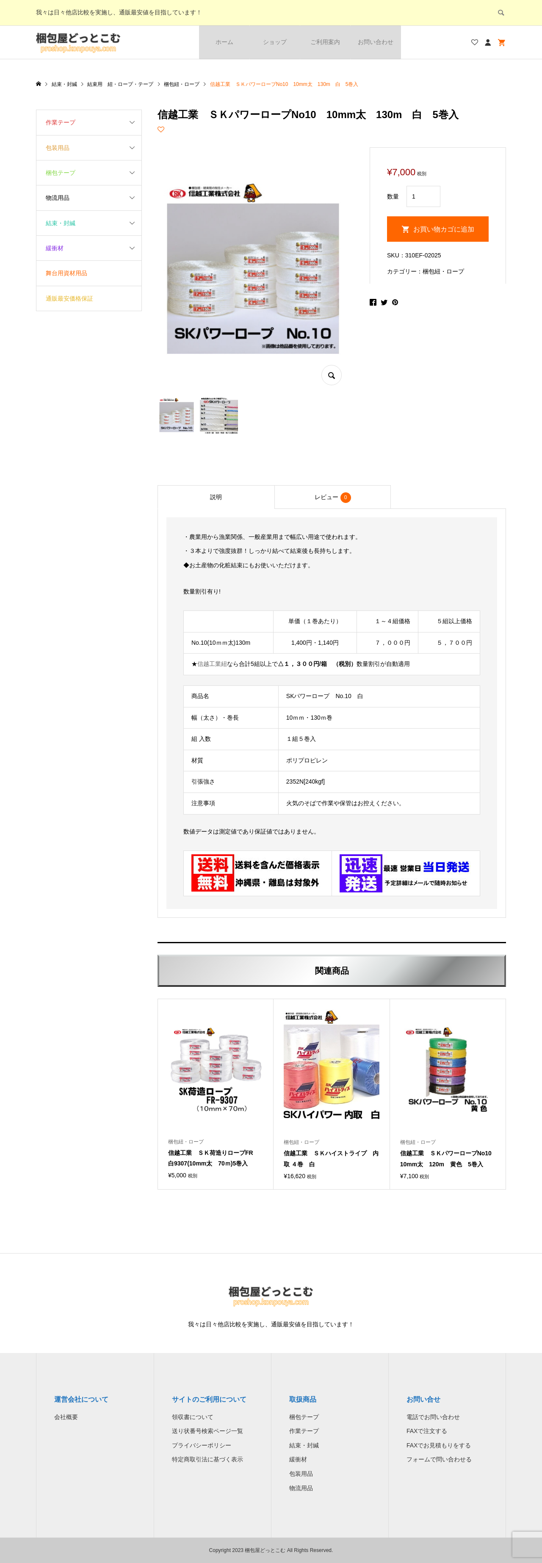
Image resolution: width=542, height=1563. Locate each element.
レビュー (333, 497)
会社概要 (66, 1417)
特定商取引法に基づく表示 (207, 1459)
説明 (216, 497)
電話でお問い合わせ (433, 1417)
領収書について (192, 1417)
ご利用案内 (325, 42)
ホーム (224, 42)
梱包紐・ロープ (443, 271)
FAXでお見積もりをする (438, 1445)
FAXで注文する (426, 1431)
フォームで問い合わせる (439, 1459)
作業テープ (60, 122)
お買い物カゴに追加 (443, 229)
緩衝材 (55, 248)
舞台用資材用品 (66, 273)
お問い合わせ (375, 42)
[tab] (216, 497)
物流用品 (57, 197)
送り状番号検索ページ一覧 (207, 1431)
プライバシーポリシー (201, 1445)
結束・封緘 (60, 223)
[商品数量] (423, 196)
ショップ (275, 42)
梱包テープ (60, 172)
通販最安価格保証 (69, 298)
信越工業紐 (212, 663)
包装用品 (57, 147)
